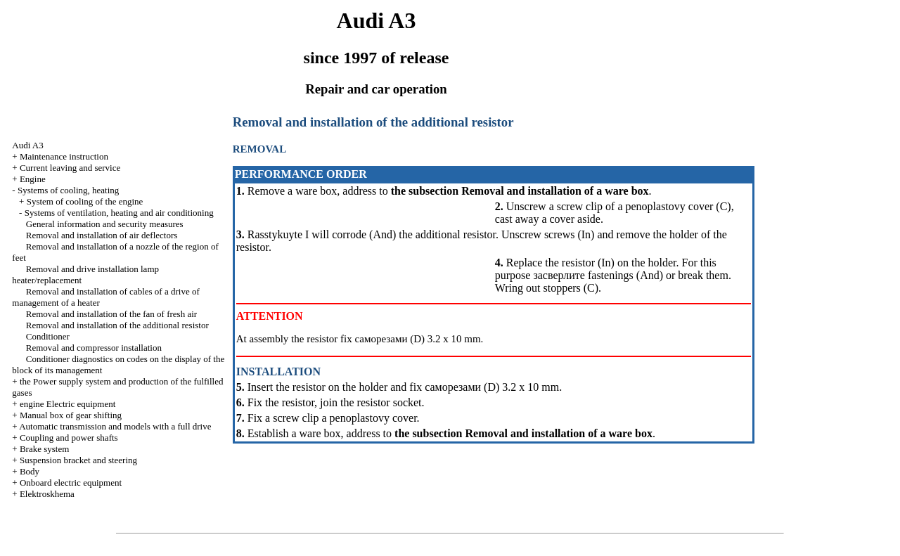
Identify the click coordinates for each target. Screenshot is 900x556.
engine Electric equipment (67, 404)
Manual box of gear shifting (71, 415)
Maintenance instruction (64, 156)
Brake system (44, 449)
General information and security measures (105, 224)
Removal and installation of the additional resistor (117, 325)
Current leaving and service (70, 167)
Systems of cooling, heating (68, 190)
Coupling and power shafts (69, 437)
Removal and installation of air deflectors (102, 235)
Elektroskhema (47, 494)
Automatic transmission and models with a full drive (115, 426)
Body (29, 471)
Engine (33, 179)
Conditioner (48, 336)
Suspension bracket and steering (78, 460)
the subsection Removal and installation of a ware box (520, 191)
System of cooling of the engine (85, 201)
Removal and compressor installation (94, 347)
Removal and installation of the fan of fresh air (111, 314)
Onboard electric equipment (71, 482)
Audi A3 (27, 145)
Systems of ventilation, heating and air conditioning (119, 212)
